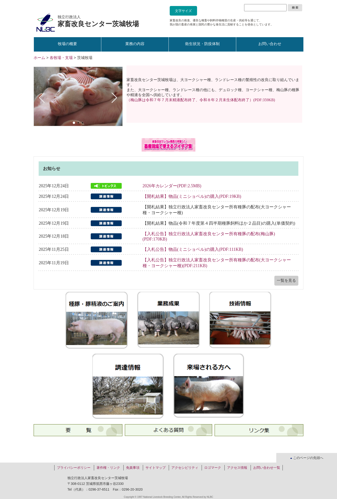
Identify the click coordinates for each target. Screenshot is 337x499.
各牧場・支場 (61, 58)
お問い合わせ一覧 (266, 468)
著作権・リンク (108, 468)
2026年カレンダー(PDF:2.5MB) (172, 185)
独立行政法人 (98, 21)
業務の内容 (134, 44)
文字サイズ (183, 11)
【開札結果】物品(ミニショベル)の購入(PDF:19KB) (192, 196)
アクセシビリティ (184, 468)
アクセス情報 (237, 468)
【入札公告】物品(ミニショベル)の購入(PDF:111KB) (193, 249)
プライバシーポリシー (73, 468)
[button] (74, 123)
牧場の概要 (67, 44)
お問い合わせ (269, 44)
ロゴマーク (212, 468)
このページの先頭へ (306, 458)
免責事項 (132, 468)
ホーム (39, 58)
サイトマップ (155, 468)
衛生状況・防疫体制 (202, 44)
